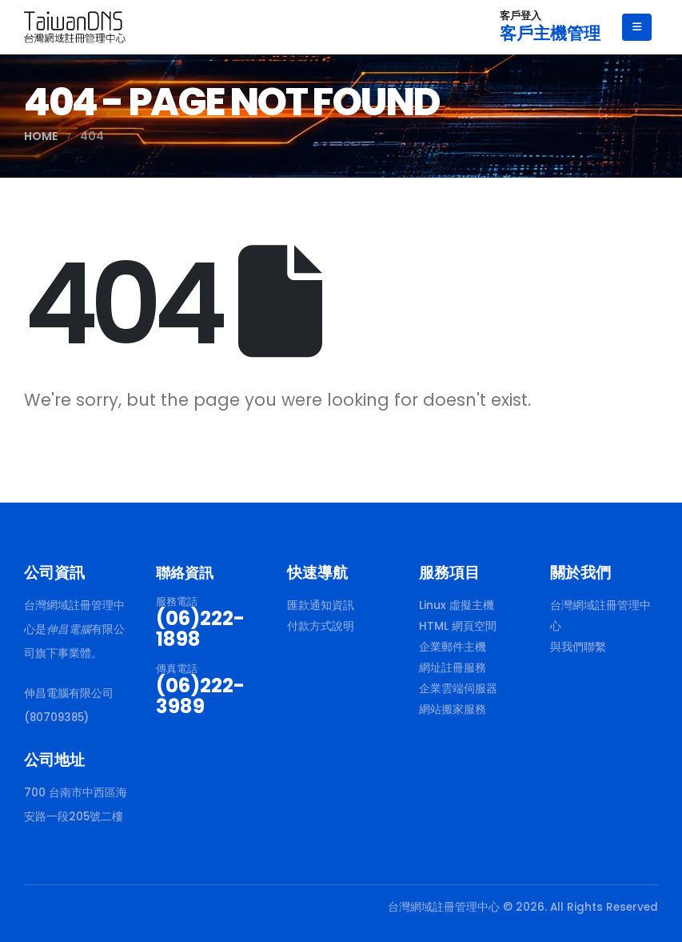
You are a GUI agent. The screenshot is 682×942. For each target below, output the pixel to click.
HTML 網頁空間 (458, 626)
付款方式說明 (320, 626)
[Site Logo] (75, 27)
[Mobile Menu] (637, 27)
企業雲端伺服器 (458, 688)
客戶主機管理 (550, 33)
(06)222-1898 (200, 628)
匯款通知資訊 (320, 605)
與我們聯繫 (578, 647)
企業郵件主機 (452, 647)
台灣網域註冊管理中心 (600, 616)
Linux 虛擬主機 (456, 605)
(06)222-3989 (200, 695)
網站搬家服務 (452, 709)
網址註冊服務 (452, 667)
